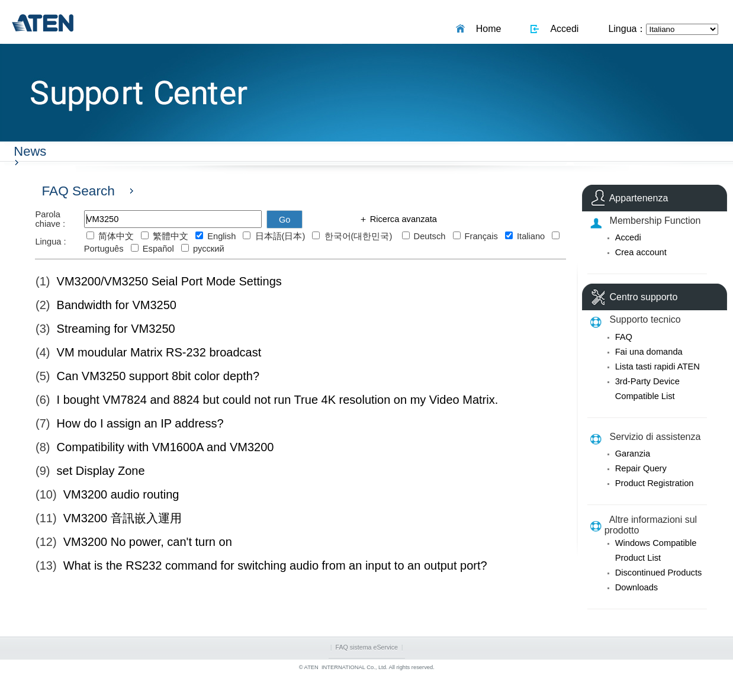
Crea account (641, 252)
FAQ (623, 337)
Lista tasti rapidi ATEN (657, 366)
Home (486, 29)
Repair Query (641, 468)
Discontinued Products (658, 572)
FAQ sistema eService (367, 647)
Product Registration (654, 483)
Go (285, 219)
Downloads (636, 587)
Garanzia (632, 453)
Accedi (561, 29)
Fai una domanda (649, 351)
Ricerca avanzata (402, 219)
